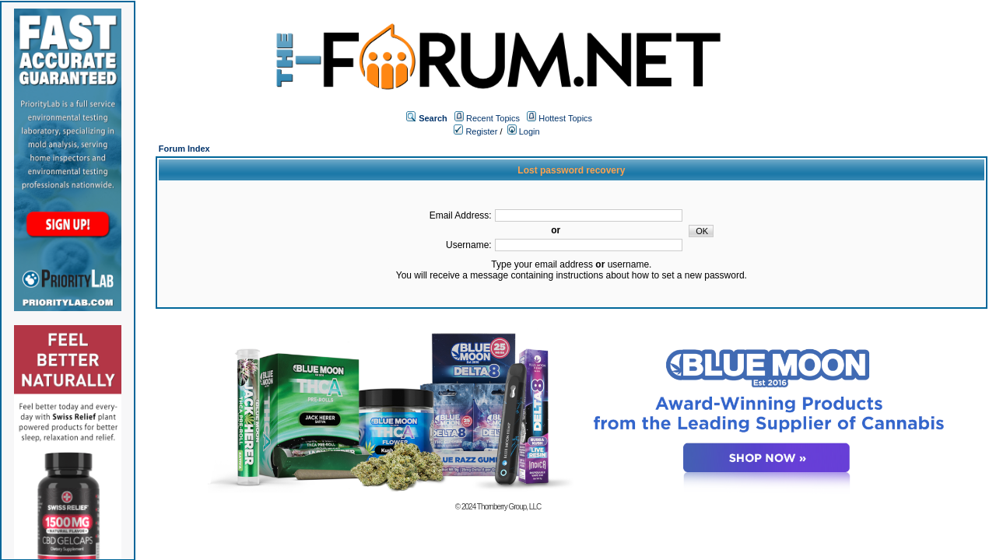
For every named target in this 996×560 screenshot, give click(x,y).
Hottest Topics (565, 118)
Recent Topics (493, 118)
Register (475, 131)
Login (523, 131)
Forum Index (184, 148)
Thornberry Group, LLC (509, 506)
